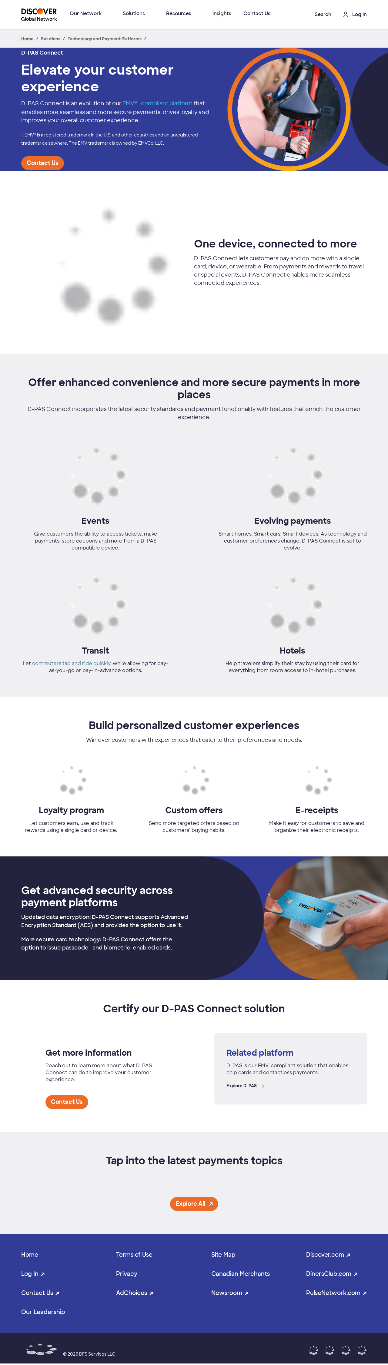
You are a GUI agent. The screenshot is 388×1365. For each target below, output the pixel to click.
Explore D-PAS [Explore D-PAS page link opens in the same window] (245, 1085)
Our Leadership (43, 1312)
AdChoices (131, 1293)
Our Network (86, 13)
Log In (29, 1274)
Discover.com (325, 1255)
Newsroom (226, 1293)
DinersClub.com (328, 1274)
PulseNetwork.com (333, 1293)
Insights (221, 13)
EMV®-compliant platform (157, 103)
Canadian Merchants (240, 1274)
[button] (318, 14)
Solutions (134, 13)
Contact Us (256, 13)
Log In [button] (355, 14)
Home (29, 1255)
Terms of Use (134, 1255)
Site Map (223, 1255)
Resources (178, 13)
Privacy (126, 1274)
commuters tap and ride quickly (71, 663)
